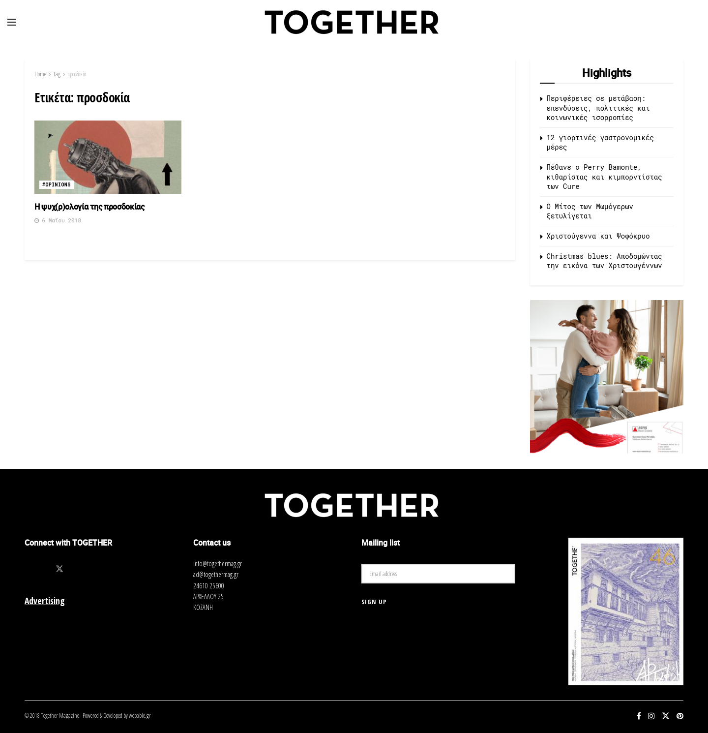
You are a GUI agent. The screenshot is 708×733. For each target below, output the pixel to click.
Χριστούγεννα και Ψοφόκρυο (598, 236)
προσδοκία (77, 74)
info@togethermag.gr (217, 563)
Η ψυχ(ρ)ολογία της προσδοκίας (89, 206)
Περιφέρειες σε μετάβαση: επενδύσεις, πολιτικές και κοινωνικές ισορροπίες (598, 107)
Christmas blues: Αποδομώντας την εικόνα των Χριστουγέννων (604, 261)
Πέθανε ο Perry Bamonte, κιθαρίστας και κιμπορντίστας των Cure (604, 176)
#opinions (56, 185)
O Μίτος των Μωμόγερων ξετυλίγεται (590, 211)
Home (40, 74)
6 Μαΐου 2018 (57, 220)
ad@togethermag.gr (215, 574)
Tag (56, 74)
